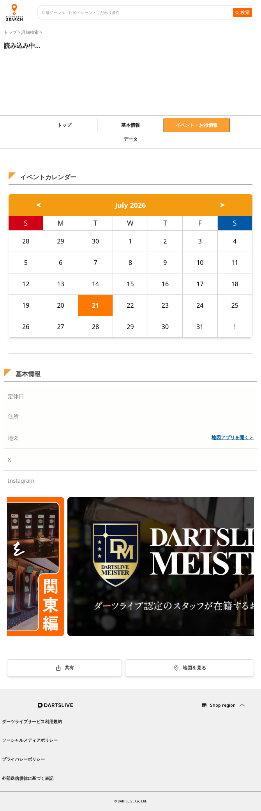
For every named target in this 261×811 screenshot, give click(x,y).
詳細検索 (30, 32)
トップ (11, 32)
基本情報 (130, 125)
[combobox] (137, 13)
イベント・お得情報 (197, 125)
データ (130, 139)
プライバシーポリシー (23, 759)
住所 (13, 416)
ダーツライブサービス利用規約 (32, 721)
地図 (13, 437)
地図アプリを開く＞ (233, 437)
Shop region (223, 705)
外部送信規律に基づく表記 (27, 778)
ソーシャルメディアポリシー (30, 740)
